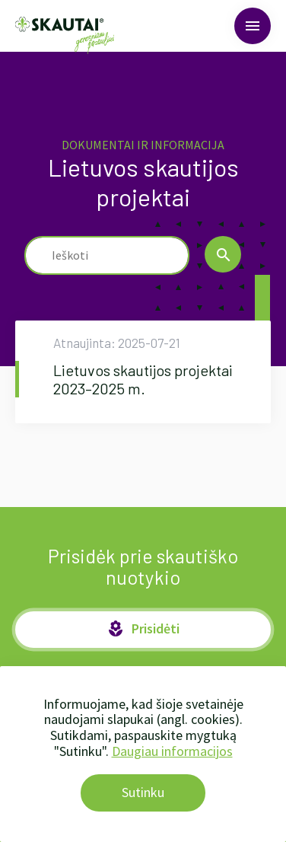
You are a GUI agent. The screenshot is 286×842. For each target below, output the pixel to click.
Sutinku (143, 792)
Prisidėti (143, 629)
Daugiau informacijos (172, 751)
